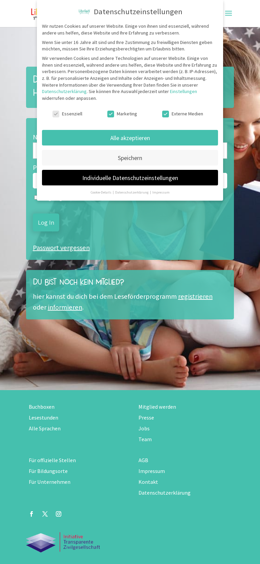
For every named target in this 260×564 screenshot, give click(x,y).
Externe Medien (182, 114)
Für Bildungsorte (48, 471)
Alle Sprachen (45, 428)
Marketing (122, 114)
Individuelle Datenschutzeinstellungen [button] (130, 178)
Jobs (144, 428)
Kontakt (148, 482)
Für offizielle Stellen (52, 460)
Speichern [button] (130, 158)
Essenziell (67, 114)
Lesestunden (43, 417)
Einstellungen (183, 91)
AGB (143, 460)
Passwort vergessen (61, 247)
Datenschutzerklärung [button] (132, 192)
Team (145, 439)
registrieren (195, 296)
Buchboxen (42, 406)
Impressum (151, 471)
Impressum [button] (161, 192)
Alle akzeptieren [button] (130, 138)
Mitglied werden (157, 406)
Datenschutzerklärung (164, 492)
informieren (65, 307)
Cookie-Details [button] (101, 192)
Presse (146, 417)
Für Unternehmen (49, 482)
